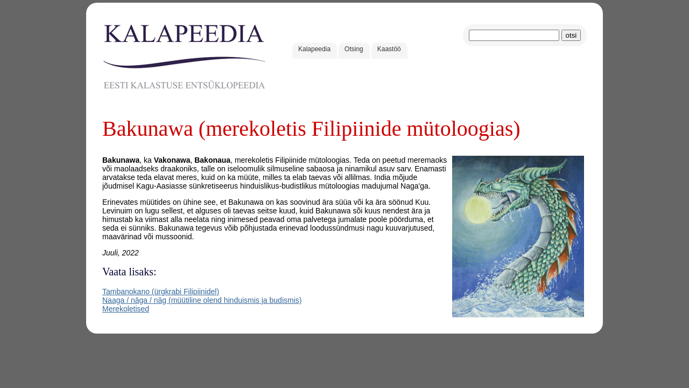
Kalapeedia (314, 49)
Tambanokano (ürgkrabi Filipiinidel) (160, 291)
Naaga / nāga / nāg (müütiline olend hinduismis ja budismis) (201, 300)
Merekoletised (125, 308)
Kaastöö (389, 49)
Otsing (353, 49)
